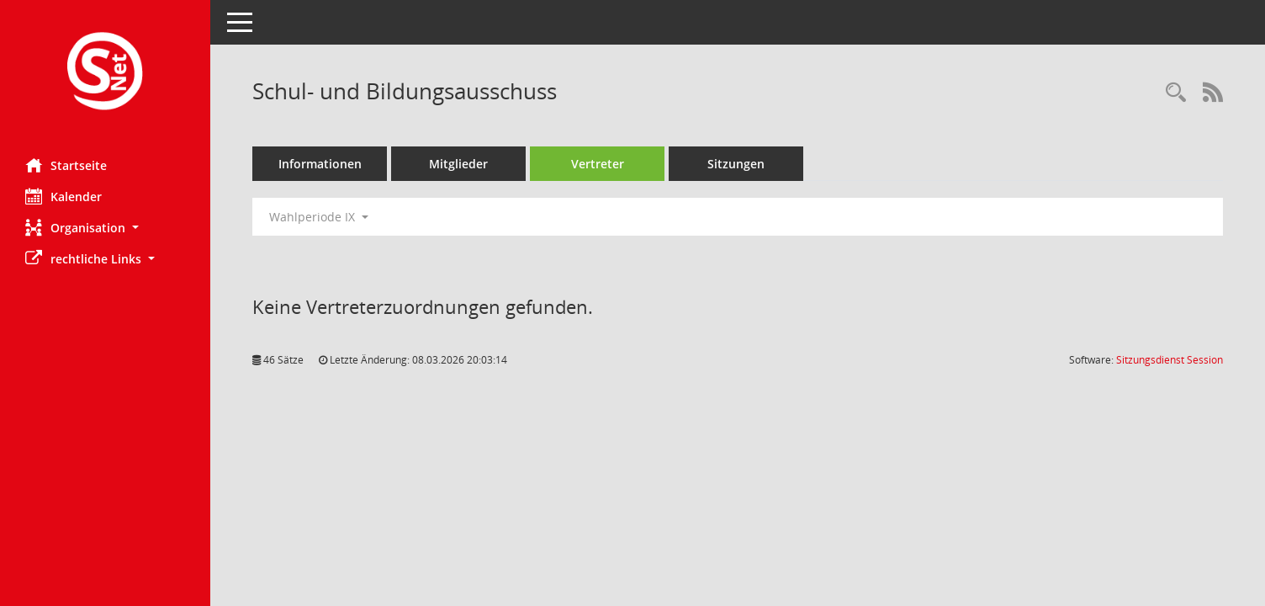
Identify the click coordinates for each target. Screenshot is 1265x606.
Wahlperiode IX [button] (318, 217)
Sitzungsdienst (1169, 360)
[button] (105, 227)
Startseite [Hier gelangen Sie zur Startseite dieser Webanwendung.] (66, 165)
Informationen (320, 164)
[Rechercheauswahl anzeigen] (1175, 93)
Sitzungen (736, 164)
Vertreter (597, 164)
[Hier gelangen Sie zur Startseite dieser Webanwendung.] (105, 72)
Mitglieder (458, 164)
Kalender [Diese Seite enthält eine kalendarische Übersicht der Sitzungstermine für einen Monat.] (63, 196)
